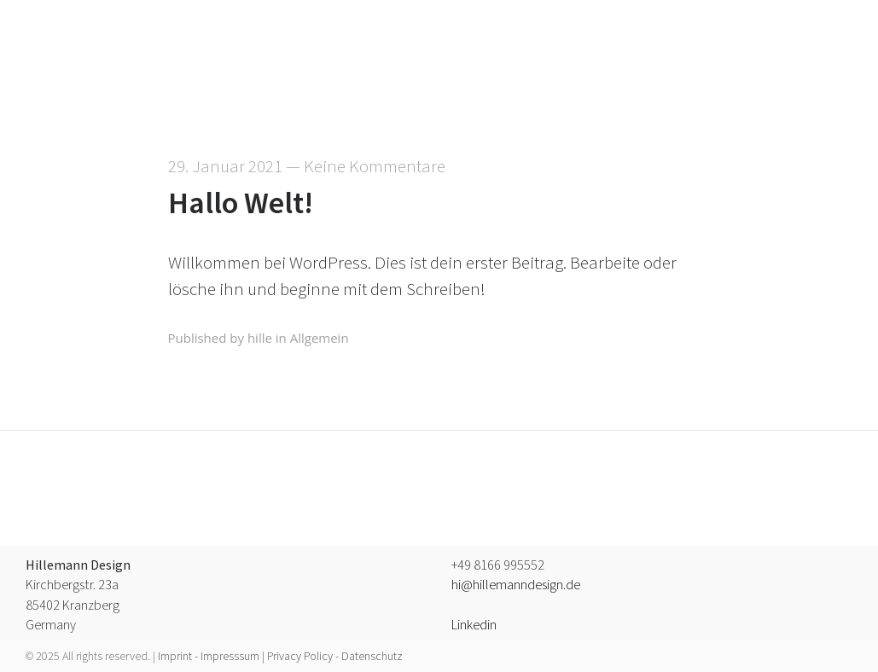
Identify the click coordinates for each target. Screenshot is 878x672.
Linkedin (474, 625)
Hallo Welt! (240, 203)
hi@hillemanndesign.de (515, 585)
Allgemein (319, 337)
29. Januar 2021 (225, 166)
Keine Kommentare (374, 166)
